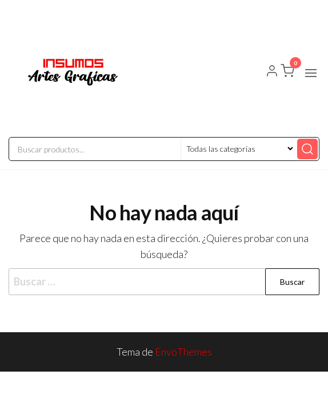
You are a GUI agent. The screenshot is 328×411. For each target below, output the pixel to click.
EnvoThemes (183, 351)
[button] (311, 73)
